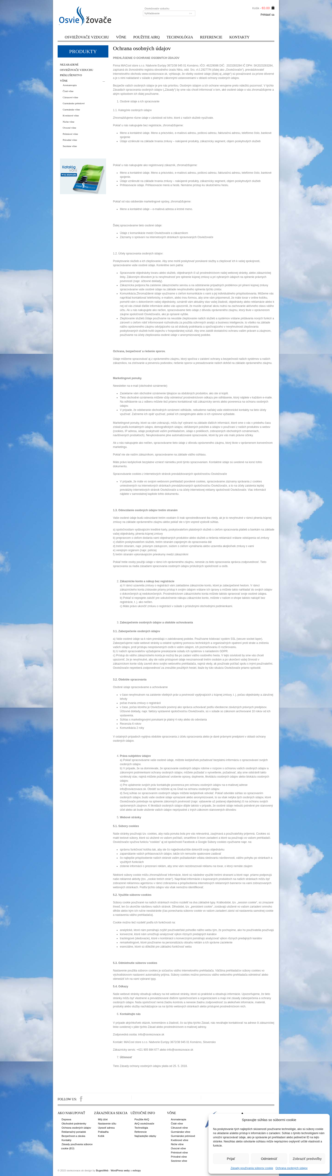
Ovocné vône (69, 127)
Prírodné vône (70, 139)
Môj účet (103, 1119)
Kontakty (239, 37)
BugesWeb (102, 1170)
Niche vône (68, 121)
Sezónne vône (70, 146)
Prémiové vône (70, 134)
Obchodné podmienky (74, 1123)
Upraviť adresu (106, 1127)
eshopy (137, 1170)
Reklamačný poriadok (74, 1131)
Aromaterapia (70, 85)
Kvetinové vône (71, 115)
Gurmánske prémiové (74, 103)
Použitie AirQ (146, 37)
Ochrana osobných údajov (292, 1168)
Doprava (66, 1119)
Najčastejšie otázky (145, 1136)
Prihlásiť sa (267, 14)
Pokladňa (103, 1131)
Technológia (180, 37)
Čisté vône (68, 91)
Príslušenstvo (71, 75)
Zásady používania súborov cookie (252, 1168)
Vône (121, 37)
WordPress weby (120, 1170)
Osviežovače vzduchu (87, 37)
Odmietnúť (269, 1159)
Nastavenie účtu (107, 1123)
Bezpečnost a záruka (73, 1136)
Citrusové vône (70, 97)
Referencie (211, 37)
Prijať (231, 1159)
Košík (101, 1136)
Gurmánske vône (71, 109)
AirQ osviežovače (144, 1123)
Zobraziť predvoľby (307, 1159)
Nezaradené (69, 64)
